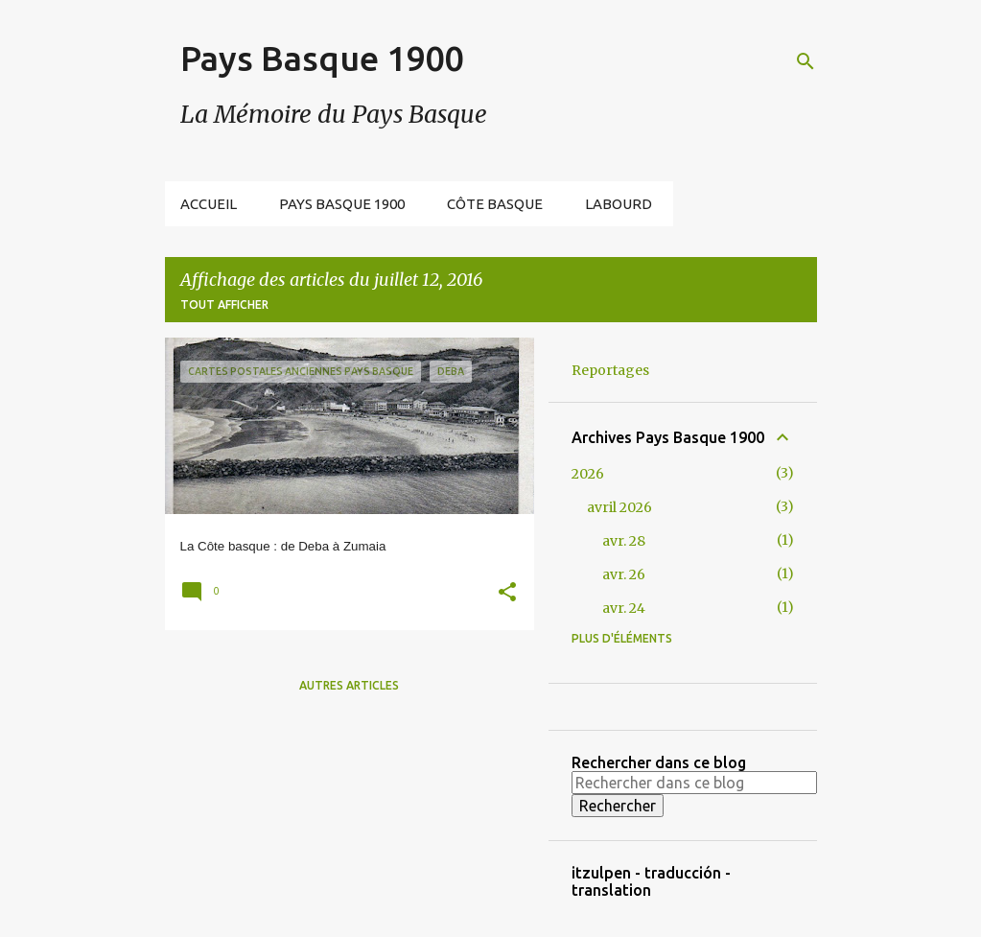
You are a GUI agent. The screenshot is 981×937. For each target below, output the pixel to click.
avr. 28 (623, 541)
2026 (588, 473)
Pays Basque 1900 (321, 58)
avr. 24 (623, 608)
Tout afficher (224, 304)
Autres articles (349, 685)
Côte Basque (495, 204)
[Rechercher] (805, 61)
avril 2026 (619, 507)
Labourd (618, 204)
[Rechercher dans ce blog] (694, 782)
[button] (507, 594)
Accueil (208, 204)
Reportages (610, 370)
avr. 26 (623, 574)
